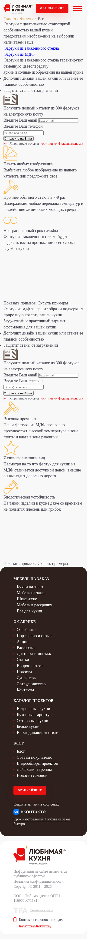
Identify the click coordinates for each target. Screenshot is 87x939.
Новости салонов (32, 775)
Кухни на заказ (30, 586)
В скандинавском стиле (37, 732)
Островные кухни (32, 720)
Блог (21, 751)
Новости (24, 671)
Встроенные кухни (33, 708)
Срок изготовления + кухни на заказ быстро (41, 821)
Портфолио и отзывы (35, 635)
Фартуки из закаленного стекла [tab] (31, 48)
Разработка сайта (41, 910)
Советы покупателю (34, 757)
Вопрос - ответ (30, 665)
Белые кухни (28, 726)
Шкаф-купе (27, 599)
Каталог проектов (33, 701)
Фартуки (27, 19)
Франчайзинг (52, 8)
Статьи (23, 659)
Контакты (25, 690)
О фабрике (26, 629)
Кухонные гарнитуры (35, 714)
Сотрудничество (31, 684)
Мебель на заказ (31, 593)
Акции (23, 641)
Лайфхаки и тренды (34, 769)
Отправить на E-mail (18, 138)
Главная (9, 19)
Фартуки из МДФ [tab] (19, 54)
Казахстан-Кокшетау (35, 926)
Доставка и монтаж (34, 653)
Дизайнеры (26, 678)
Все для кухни (29, 611)
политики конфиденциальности (61, 143)
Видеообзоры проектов (37, 763)
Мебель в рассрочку (34, 605)
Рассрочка (26, 647)
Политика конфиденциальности (38, 881)
